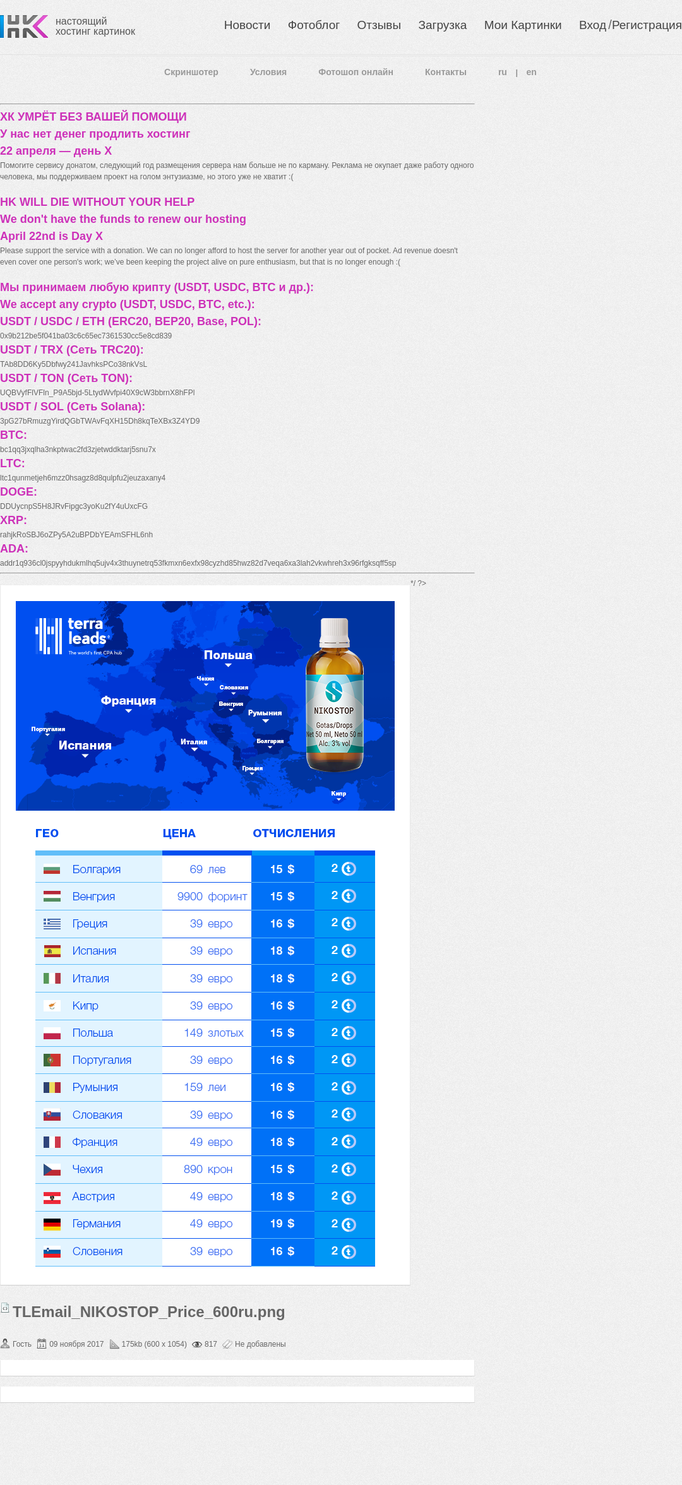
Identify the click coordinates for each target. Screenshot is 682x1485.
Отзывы (379, 25)
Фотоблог (314, 25)
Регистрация (647, 25)
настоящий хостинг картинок (95, 26)
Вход (592, 25)
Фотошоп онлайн (355, 72)
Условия (268, 72)
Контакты (446, 72)
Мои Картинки (523, 25)
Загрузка (442, 25)
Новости (247, 25)
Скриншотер (191, 72)
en (532, 72)
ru (502, 72)
